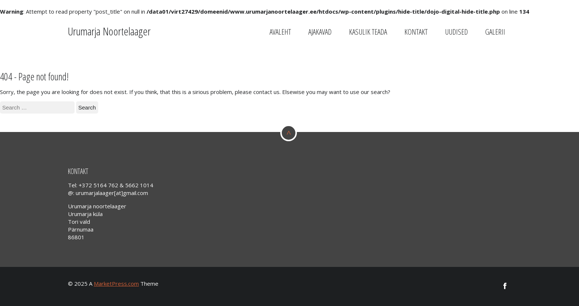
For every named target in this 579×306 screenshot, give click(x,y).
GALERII (495, 32)
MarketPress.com (116, 283)
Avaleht (280, 32)
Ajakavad (320, 32)
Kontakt (416, 32)
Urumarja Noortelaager (109, 31)
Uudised (456, 32)
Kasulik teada (368, 32)
